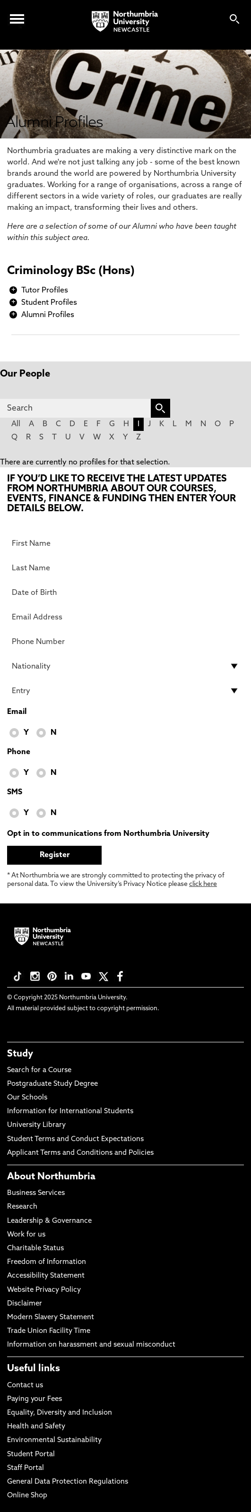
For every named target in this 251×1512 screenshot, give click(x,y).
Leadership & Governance (49, 1221)
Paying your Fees (34, 1399)
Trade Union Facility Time (48, 1331)
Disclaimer (24, 1303)
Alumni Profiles (47, 315)
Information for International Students (70, 1111)
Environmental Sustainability (54, 1440)
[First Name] (125, 543)
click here (203, 884)
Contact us (25, 1385)
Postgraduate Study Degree (52, 1084)
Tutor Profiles (44, 290)
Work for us (26, 1234)
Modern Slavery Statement (50, 1317)
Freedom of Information (46, 1262)
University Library (36, 1125)
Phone (18, 752)
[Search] (75, 408)
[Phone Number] (125, 641)
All (15, 424)
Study (20, 1054)
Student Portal (31, 1454)
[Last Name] (125, 567)
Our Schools (27, 1097)
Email (16, 712)
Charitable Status (35, 1248)
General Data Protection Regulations (67, 1482)
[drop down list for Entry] (125, 690)
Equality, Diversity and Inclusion (59, 1413)
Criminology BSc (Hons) (71, 271)
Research (22, 1207)
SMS (14, 792)
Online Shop (27, 1495)
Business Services (36, 1193)
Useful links (33, 1369)
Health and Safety (36, 1426)
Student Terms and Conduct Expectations (75, 1139)
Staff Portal (25, 1468)
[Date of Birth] (125, 592)
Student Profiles (49, 303)
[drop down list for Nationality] (125, 666)
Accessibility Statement (46, 1276)
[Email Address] (125, 617)
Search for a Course (39, 1070)
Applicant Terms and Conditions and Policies (80, 1153)
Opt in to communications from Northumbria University (108, 834)
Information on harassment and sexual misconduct (91, 1345)
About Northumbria (51, 1177)
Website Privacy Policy (44, 1290)
